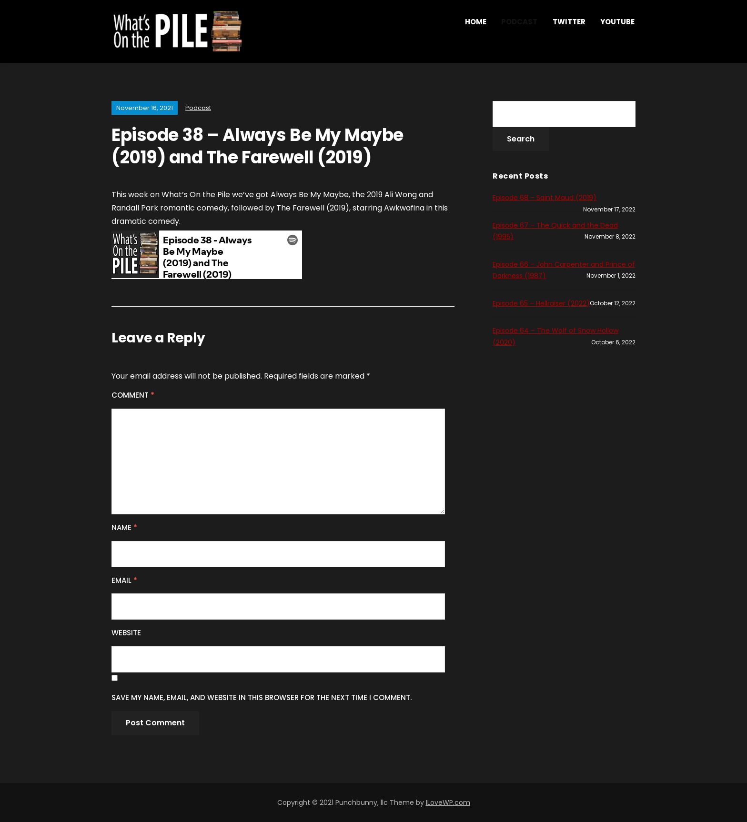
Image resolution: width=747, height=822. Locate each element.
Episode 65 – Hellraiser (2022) (541, 303)
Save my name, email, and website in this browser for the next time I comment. (261, 697)
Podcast (519, 22)
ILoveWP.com (448, 802)
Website (126, 633)
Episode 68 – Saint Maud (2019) (544, 197)
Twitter (569, 22)
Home (475, 22)
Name (124, 527)
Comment (132, 395)
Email (124, 580)
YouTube (617, 22)
